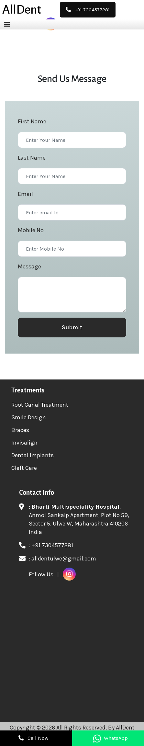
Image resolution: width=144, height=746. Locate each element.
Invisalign (24, 442)
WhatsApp (110, 738)
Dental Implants (32, 455)
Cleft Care (24, 467)
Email (25, 194)
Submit (72, 327)
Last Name (32, 157)
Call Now (33, 738)
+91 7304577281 (52, 545)
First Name (32, 121)
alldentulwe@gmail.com (63, 558)
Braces (20, 430)
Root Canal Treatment (39, 404)
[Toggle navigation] (7, 24)
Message (29, 266)
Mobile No (31, 230)
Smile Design (28, 417)
